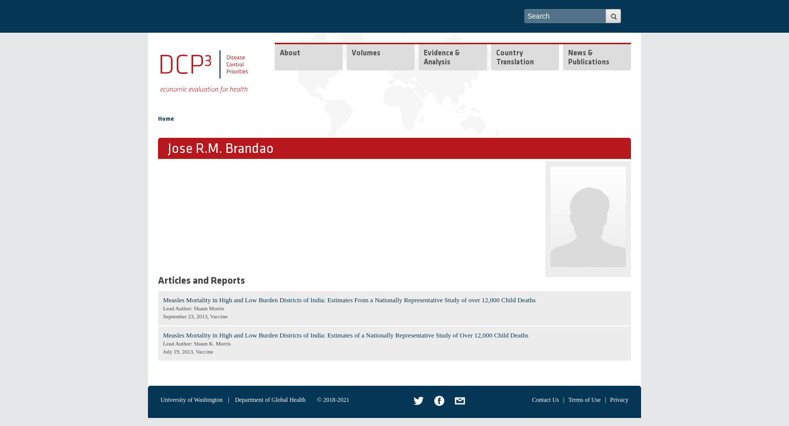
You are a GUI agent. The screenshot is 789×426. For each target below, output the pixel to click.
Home (166, 119)
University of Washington (191, 399)
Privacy (619, 399)
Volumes (366, 53)
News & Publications (588, 58)
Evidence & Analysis (442, 58)
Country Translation (515, 58)
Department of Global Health (270, 399)
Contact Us (545, 399)
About (290, 53)
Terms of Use (584, 399)
